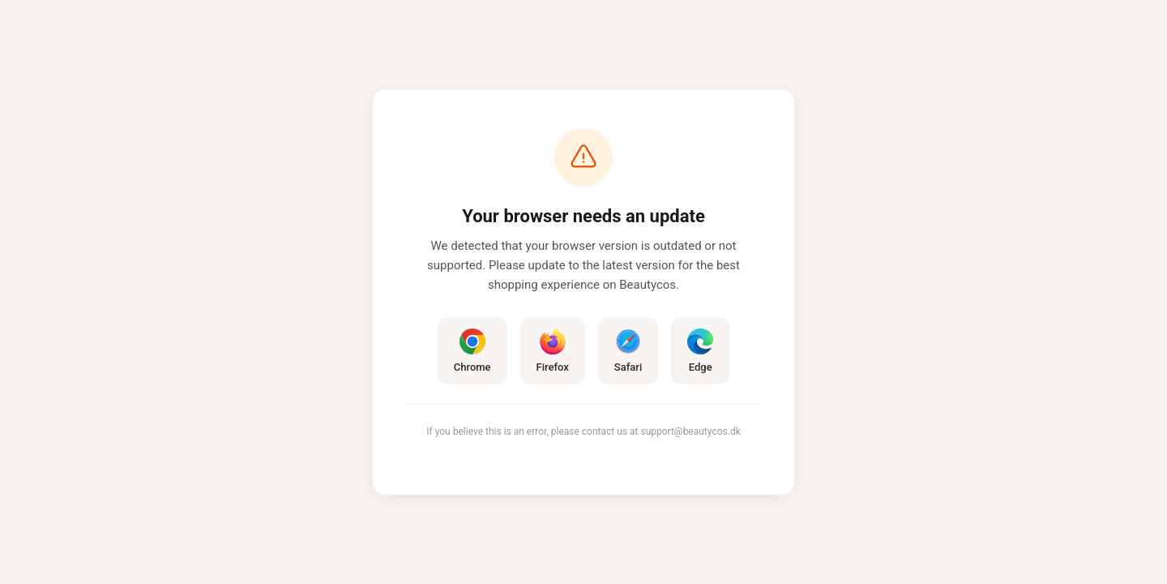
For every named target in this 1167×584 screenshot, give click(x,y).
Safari (628, 350)
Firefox (552, 350)
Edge (700, 350)
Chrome (472, 350)
